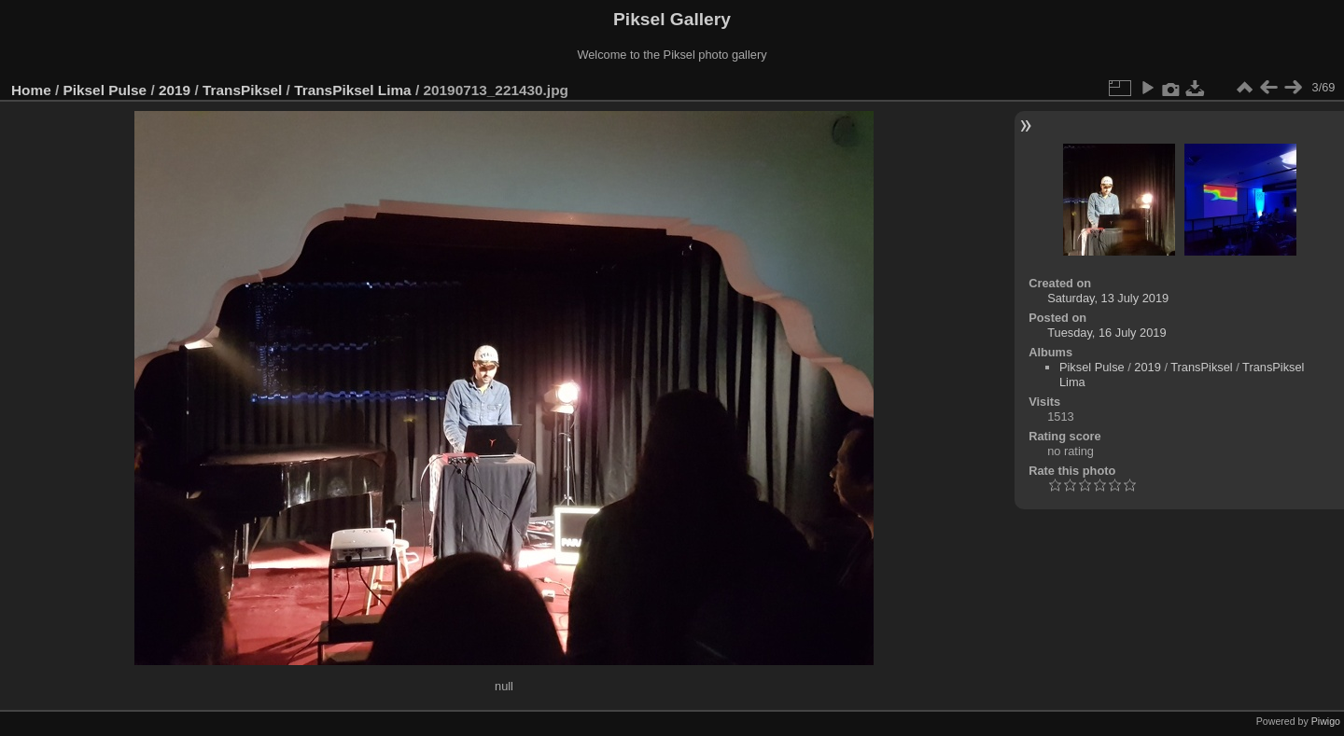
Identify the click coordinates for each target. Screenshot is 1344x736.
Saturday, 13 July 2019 (1108, 298)
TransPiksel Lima (353, 90)
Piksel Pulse (105, 90)
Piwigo (1325, 721)
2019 (174, 90)
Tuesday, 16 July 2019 (1106, 333)
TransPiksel (242, 90)
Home (31, 90)
